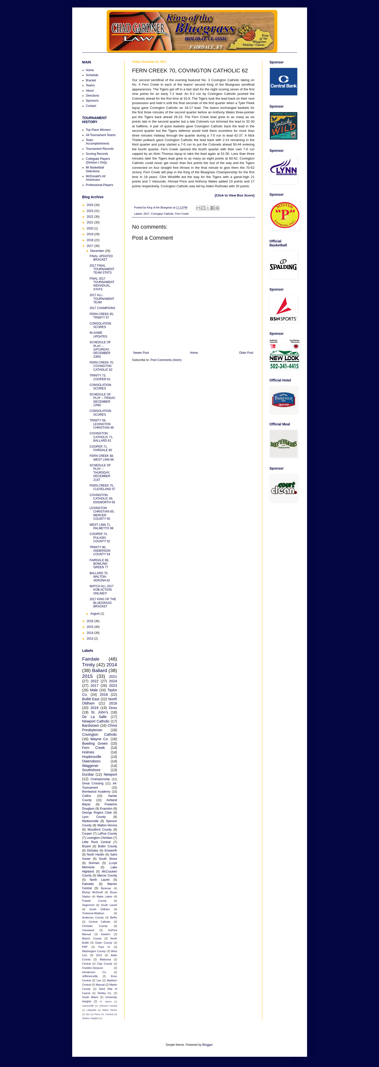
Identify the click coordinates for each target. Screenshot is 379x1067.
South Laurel (109, 904)
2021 (90, 222)
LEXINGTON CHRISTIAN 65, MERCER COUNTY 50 (101, 513)
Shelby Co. (104, 993)
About (90, 90)
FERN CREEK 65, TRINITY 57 (101, 315)
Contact (91, 106)
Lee (99, 980)
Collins (86, 796)
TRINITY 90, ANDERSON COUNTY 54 (99, 550)
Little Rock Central (96, 842)
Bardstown (90, 725)
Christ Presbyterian (99, 727)
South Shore (108, 859)
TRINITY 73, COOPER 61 (99, 377)
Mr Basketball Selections (95, 169)
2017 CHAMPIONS (102, 308)
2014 (90, 633)
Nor (88, 1014)
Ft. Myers (105, 1001)
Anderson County (93, 917)
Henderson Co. (94, 972)
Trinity (88, 664)
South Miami (90, 997)
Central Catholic (99, 921)
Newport (110, 774)
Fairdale (90, 659)
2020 (90, 228)
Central (86, 963)
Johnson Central (108, 1005)
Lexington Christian (99, 838)
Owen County (103, 942)
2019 (90, 234)
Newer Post (141, 353)
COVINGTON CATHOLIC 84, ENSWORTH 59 (102, 498)
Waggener (90, 766)
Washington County (94, 951)
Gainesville (88, 1005)
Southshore (91, 770)
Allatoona (105, 959)
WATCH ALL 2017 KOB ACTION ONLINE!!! (101, 589)
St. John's (99, 712)
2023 (90, 211)
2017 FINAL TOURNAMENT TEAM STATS (101, 269)
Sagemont (88, 904)
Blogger (207, 1045)
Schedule (92, 75)
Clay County (104, 963)
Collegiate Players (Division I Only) (98, 160)
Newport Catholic (96, 721)
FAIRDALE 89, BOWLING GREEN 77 (99, 563)
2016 (90, 621)
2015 (90, 627)
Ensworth (110, 850)
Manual (100, 984)
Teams (90, 85)
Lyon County (94, 817)
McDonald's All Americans (95, 178)
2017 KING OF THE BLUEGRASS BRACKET (102, 602)
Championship (100, 779)
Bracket (91, 80)
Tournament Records (100, 149)
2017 (146, 213)
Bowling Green (95, 743)
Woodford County (99, 829)
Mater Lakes (104, 896)
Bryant (86, 846)
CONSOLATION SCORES (100, 325)
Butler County (107, 846)
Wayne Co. (99, 739)
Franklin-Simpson (92, 967)
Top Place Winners (98, 130)
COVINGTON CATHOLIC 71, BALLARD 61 (101, 437)
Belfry (113, 917)
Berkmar (106, 888)
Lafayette (91, 1010)
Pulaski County (94, 900)
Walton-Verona (107, 825)
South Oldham (99, 909)
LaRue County (107, 833)
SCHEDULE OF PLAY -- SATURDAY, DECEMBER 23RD (100, 349)
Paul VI (104, 946)
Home (194, 353)
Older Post (246, 353)
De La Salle (94, 717)
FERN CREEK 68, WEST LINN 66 (101, 457)
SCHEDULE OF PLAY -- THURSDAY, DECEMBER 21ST (100, 473)
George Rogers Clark (97, 812)
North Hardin (95, 854)
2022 (90, 216)
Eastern (105, 934)
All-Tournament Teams (101, 135)
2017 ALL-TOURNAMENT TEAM (101, 298)
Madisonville (90, 821)
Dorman (94, 863)
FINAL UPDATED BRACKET (101, 257)
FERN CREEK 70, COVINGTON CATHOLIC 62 (101, 366)
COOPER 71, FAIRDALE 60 (100, 448)
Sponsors (92, 100)
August (95, 613)
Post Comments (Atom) (166, 360)
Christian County (95, 925)
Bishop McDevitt (92, 892)
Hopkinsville (91, 757)
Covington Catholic (162, 213)
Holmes (88, 752)
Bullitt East (90, 699)
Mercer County (107, 875)
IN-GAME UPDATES (98, 334)
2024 (90, 205)
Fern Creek (182, 213)
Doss (113, 708)
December (97, 251)
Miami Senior (109, 1010)
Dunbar (88, 774)
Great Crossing (92, 783)
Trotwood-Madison (93, 913)
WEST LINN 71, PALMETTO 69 (101, 526)
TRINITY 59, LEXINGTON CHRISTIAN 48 (101, 424)
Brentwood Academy (96, 791)
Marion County (92, 938)
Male (94, 690)
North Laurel (99, 880)
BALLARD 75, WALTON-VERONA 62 (99, 576)
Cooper (87, 833)
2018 (90, 240)
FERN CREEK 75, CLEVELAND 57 (102, 487)
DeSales (92, 850)
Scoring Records (97, 154)
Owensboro (91, 761)
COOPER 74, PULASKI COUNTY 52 (99, 537)
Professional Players (99, 185)
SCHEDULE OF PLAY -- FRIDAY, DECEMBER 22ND (102, 400)
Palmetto (88, 884)
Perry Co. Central (103, 1014)
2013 (90, 638)
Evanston (106, 808)
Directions (92, 95)
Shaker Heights (90, 1018)
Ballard (99, 670)
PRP (85, 946)
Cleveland (88, 930)
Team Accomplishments (97, 141)
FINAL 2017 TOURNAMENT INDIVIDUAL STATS (101, 284)
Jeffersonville (90, 976)
